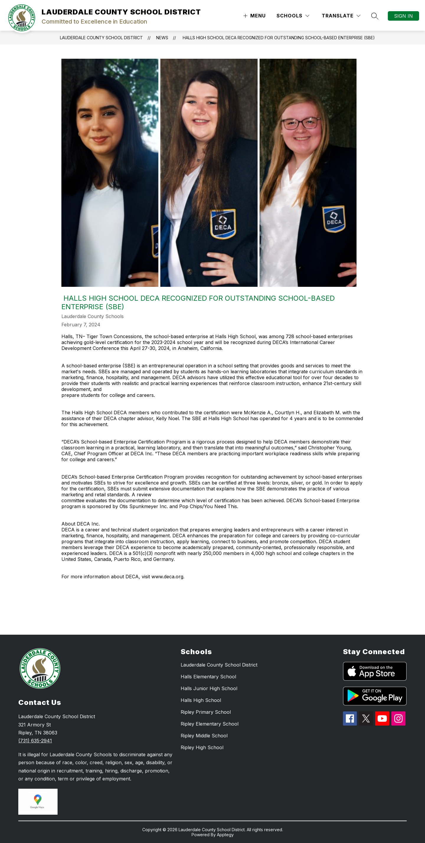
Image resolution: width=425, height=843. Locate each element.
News (162, 37)
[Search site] (374, 15)
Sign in (403, 16)
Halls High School (201, 700)
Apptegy (225, 834)
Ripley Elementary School (209, 724)
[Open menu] (254, 15)
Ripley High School (202, 747)
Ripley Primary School (206, 712)
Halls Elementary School (208, 677)
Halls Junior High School (209, 688)
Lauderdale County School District (219, 665)
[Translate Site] (341, 15)
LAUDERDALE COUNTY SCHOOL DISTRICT (101, 37)
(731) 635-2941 (35, 741)
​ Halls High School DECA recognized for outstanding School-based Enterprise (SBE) (278, 37)
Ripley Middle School (204, 736)
